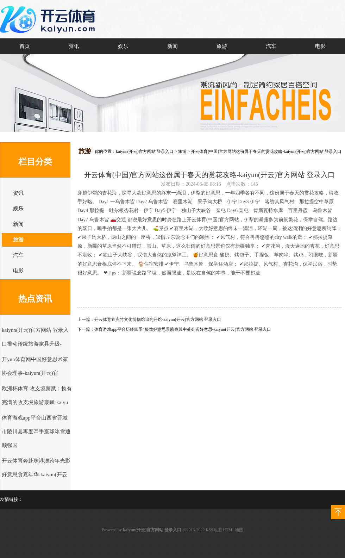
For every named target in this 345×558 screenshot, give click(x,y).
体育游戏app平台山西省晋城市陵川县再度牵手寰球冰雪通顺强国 (36, 431)
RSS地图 (214, 529)
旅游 (222, 46)
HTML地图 (233, 529)
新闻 (172, 46)
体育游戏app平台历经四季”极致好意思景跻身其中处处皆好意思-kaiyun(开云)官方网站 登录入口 (182, 329)
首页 (24, 46)
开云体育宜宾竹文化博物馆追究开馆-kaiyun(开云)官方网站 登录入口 (157, 319)
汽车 (271, 46)
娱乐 (123, 46)
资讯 (74, 46)
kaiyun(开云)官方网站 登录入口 (145, 151)
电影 (320, 46)
